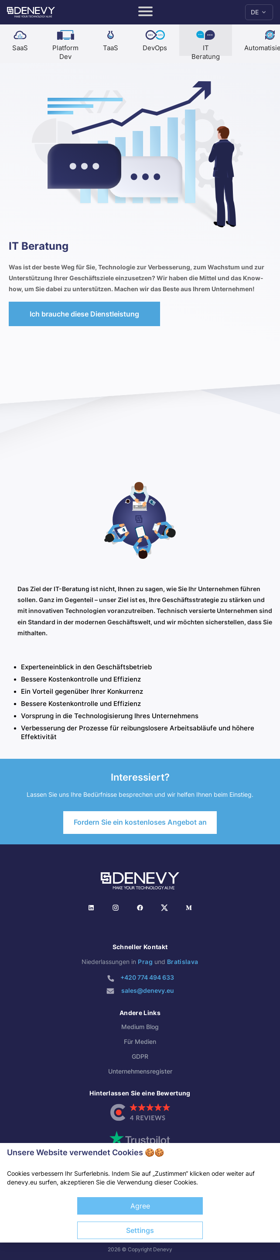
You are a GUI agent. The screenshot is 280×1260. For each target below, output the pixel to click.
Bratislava (182, 961)
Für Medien (140, 1041)
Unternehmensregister (140, 1071)
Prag (145, 961)
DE (259, 12)
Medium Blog (140, 1026)
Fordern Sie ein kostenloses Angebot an (140, 822)
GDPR (140, 1056)
